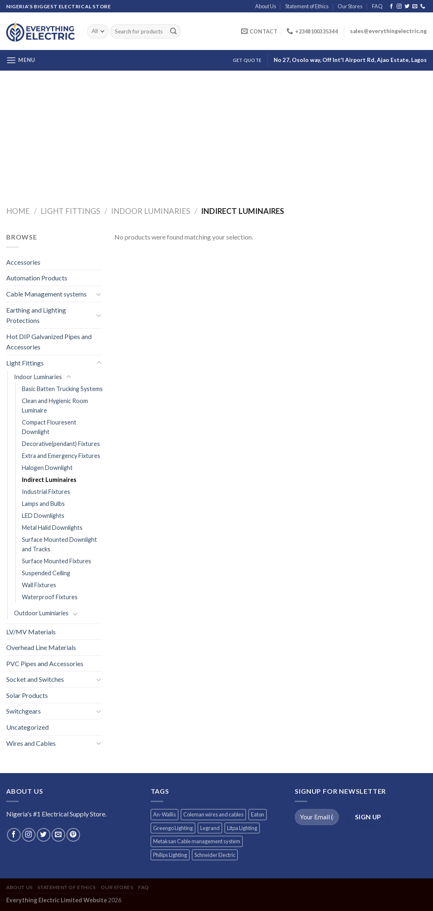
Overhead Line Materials (41, 647)
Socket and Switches (35, 679)
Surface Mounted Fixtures (56, 561)
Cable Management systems (46, 294)
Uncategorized (27, 727)
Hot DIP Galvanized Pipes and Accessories (49, 341)
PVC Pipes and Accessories (44, 663)
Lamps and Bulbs (43, 503)
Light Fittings (70, 211)
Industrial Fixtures (46, 491)
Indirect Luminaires (49, 479)
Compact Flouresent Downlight (49, 427)
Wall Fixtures (39, 584)
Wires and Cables (31, 743)
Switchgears (23, 711)
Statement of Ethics (307, 6)
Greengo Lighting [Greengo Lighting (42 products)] (173, 828)
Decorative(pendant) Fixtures (61, 443)
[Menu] (20, 60)
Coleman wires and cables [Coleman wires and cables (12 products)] (213, 814)
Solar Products (27, 695)
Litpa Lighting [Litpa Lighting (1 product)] (242, 828)
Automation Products (36, 278)
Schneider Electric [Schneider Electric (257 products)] (214, 855)
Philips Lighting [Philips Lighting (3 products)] (170, 855)
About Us (265, 6)
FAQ (377, 6)
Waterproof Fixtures (50, 596)
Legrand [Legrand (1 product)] (210, 828)
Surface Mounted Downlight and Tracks (59, 544)
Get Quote (247, 60)
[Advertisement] (216, 132)
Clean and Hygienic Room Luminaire (55, 405)
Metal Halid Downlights (52, 527)
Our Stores (350, 6)
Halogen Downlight (47, 467)
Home (18, 211)
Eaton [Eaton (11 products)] (257, 814)
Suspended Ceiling (46, 572)
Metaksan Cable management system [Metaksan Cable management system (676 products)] (196, 841)
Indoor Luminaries (150, 211)
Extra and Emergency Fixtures (61, 455)
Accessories (23, 262)
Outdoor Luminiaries (41, 613)
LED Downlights (43, 515)
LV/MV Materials (31, 632)
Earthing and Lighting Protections (36, 315)
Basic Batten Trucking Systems (62, 388)
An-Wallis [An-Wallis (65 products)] (164, 814)
